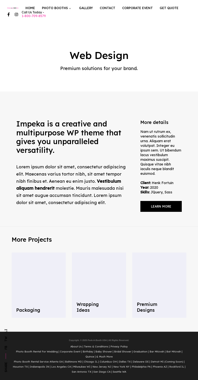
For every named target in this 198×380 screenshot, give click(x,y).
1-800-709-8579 (34, 16)
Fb (6, 348)
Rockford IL (176, 366)
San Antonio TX (81, 371)
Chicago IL (91, 361)
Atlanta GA (56, 361)
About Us (76, 346)
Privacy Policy (119, 346)
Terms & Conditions (96, 346)
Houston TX (20, 366)
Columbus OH (108, 361)
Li (6, 330)
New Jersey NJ (101, 366)
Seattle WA (119, 371)
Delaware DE (141, 361)
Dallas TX (125, 361)
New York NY (121, 366)
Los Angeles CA (61, 366)
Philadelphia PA (141, 366)
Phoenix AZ (160, 366)
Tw (6, 339)
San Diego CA (102, 371)
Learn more (161, 206)
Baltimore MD (73, 361)
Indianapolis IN (39, 366)
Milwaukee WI (81, 366)
